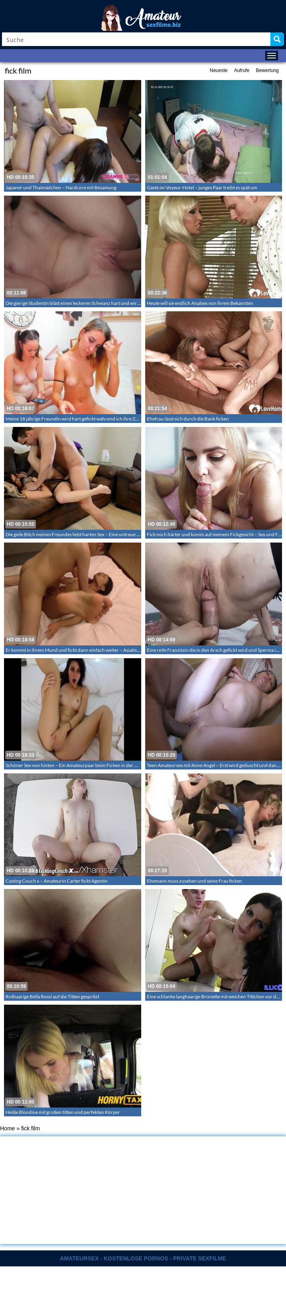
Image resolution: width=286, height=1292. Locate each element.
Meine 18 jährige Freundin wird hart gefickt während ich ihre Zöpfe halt (80, 419)
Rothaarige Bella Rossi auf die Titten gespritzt (52, 997)
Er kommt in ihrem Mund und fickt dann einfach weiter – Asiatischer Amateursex (89, 650)
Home (7, 1128)
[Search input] (136, 39)
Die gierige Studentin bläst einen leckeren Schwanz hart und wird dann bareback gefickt (96, 303)
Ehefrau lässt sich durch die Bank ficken (188, 419)
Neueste (219, 70)
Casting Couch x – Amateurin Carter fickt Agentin (57, 881)
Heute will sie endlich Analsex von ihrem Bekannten (200, 303)
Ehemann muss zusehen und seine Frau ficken (194, 881)
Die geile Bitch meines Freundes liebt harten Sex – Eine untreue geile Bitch (82, 534)
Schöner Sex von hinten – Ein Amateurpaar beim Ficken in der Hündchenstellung (89, 765)
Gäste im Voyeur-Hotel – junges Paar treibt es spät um (202, 187)
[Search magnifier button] (277, 39)
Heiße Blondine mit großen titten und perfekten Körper (63, 1112)
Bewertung (267, 70)
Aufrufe (242, 70)
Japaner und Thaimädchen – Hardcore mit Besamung (61, 187)
